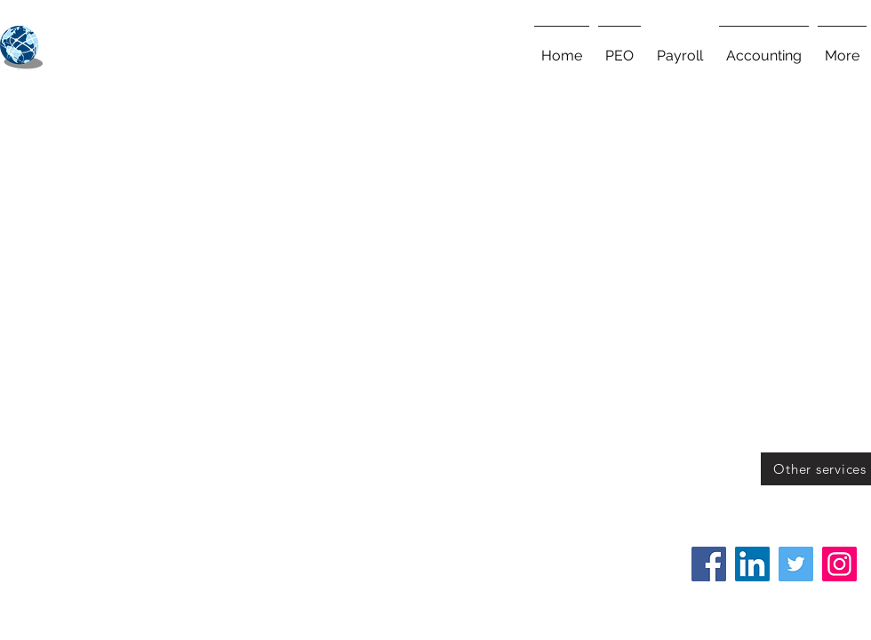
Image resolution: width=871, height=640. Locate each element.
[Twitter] (796, 564)
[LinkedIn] (752, 564)
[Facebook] (708, 564)
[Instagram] (839, 564)
